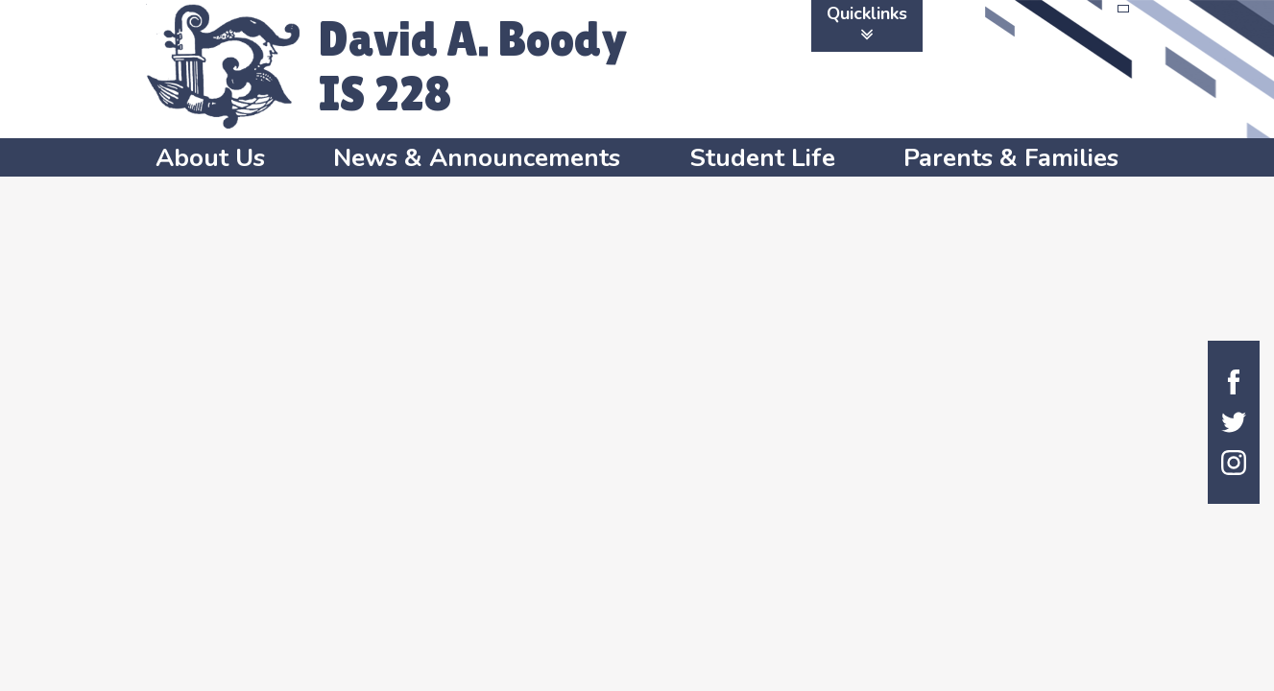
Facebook (1233, 381)
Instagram (1233, 462)
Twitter (1233, 422)
